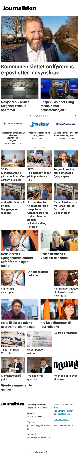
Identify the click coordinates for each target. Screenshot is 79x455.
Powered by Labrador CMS (39, 452)
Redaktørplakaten (65, 414)
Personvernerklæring (63, 425)
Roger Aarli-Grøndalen (37, 408)
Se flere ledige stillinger (39, 147)
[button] (75, 115)
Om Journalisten (61, 419)
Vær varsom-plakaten (63, 411)
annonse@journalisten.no (38, 437)
